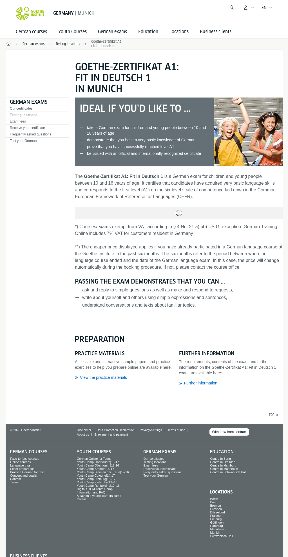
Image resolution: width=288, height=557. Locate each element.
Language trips (20, 465)
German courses (31, 32)
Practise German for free (27, 472)
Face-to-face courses (24, 458)
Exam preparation (22, 468)
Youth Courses (72, 32)
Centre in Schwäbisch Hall (228, 472)
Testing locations (23, 115)
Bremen (215, 505)
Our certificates (21, 108)
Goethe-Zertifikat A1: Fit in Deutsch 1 (106, 43)
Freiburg (216, 519)
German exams (112, 32)
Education (148, 32)
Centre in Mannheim (224, 468)
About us (83, 434)
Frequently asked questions (30, 134)
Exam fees (18, 121)
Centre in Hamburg (223, 465)
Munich (215, 532)
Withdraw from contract (229, 432)
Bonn (213, 502)
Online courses (20, 462)
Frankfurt (216, 515)
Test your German (23, 141)
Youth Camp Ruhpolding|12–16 (98, 485)
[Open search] (231, 7)
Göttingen (217, 522)
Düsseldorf (217, 512)
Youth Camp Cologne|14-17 (96, 475)
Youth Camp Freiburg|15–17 (96, 479)
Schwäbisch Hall (221, 536)
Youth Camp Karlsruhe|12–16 (97, 482)
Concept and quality (23, 475)
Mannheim (217, 529)
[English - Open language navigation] (267, 7)
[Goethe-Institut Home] (30, 13)
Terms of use (176, 430)
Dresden (216, 509)
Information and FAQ (91, 492)
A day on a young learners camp (99, 495)
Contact (15, 479)
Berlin (214, 499)
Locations (179, 32)
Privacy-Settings (151, 430)
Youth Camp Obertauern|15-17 (98, 462)
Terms (14, 482)
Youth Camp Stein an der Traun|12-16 (103, 472)
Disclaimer (84, 430)
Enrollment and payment (111, 434)
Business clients (215, 32)
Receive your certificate (27, 128)
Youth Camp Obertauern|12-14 (98, 465)
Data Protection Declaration (116, 430)
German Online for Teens (94, 458)
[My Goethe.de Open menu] (248, 7)
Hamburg (216, 525)
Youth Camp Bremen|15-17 (95, 468)
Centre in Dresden (222, 462)
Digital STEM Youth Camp (95, 489)
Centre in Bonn (220, 458)
